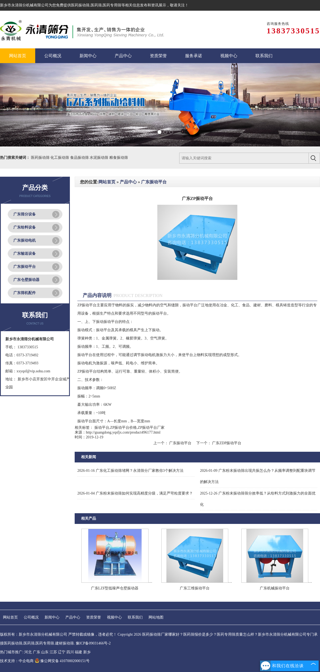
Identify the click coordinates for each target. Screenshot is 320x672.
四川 (70, 652)
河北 (28, 652)
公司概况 (31, 617)
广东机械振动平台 (275, 588)
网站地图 (156, 617)
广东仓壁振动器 (26, 280)
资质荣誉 (93, 617)
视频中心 (114, 617)
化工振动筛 (60, 158)
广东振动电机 (24, 240)
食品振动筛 (80, 158)
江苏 (53, 652)
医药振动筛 (80, 5)
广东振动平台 (24, 267)
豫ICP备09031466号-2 (93, 643)
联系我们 (135, 617)
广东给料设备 (24, 227)
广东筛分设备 (24, 214)
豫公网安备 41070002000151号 (62, 661)
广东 (36, 652)
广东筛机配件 (24, 293)
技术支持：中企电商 (17, 661)
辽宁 (61, 652)
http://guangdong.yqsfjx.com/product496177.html (123, 432)
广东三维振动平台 (195, 588)
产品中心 (128, 182)
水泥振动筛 (99, 158)
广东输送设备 (24, 254)
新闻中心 (52, 617)
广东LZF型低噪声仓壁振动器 (115, 588)
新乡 (87, 652)
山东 (45, 652)
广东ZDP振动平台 (226, 443)
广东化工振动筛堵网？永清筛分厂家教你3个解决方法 (130, 471)
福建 (78, 652)
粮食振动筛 (118, 158)
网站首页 (106, 182)
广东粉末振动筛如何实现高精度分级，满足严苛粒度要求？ (135, 493)
